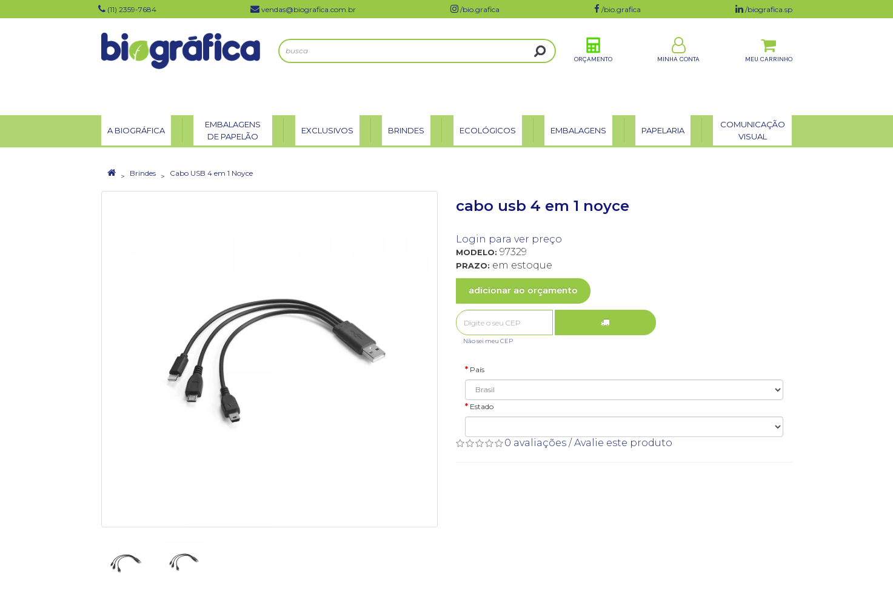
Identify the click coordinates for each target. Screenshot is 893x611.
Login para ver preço (509, 239)
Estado (481, 406)
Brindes (143, 173)
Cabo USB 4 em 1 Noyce (211, 173)
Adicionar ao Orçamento (523, 290)
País (477, 369)
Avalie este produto (623, 443)
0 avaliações (535, 443)
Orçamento (593, 66)
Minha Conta (678, 66)
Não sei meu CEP (488, 341)
